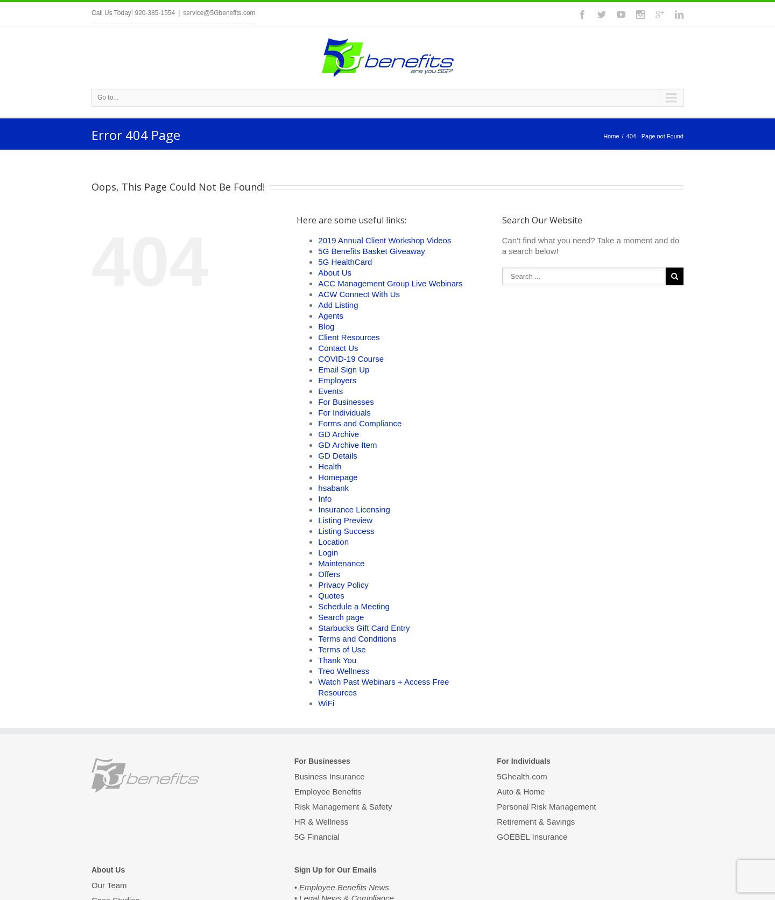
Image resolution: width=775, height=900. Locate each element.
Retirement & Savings (536, 821)
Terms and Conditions (357, 638)
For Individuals (344, 412)
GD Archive (338, 434)
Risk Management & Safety (343, 806)
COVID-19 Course (351, 358)
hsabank (333, 488)
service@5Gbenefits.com (219, 13)
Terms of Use (341, 649)
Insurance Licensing (354, 509)
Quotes (331, 595)
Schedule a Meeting (354, 606)
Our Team (109, 886)
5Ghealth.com (522, 777)
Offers (329, 574)
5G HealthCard (345, 261)
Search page (341, 617)
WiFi (326, 703)
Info (325, 498)
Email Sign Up (343, 369)
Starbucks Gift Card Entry (364, 627)
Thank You (337, 660)
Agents (330, 315)
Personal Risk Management (546, 806)
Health (329, 466)
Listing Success (346, 531)
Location (333, 541)
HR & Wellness (321, 821)
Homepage (337, 477)
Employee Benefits (328, 791)
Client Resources (348, 337)
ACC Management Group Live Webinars (390, 283)
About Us (334, 272)
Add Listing (338, 305)
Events (330, 391)
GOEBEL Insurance (532, 836)
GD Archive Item (347, 444)
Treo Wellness (343, 671)
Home (611, 136)
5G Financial (317, 836)
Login (328, 552)
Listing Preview (345, 520)
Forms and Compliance (359, 423)
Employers (337, 380)
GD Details (337, 455)
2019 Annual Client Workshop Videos (384, 240)
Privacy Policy (343, 584)
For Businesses (346, 401)
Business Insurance (329, 777)
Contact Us (338, 348)
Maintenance (341, 563)
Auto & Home (521, 791)
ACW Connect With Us (359, 294)
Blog (326, 326)
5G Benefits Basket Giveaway (371, 251)
